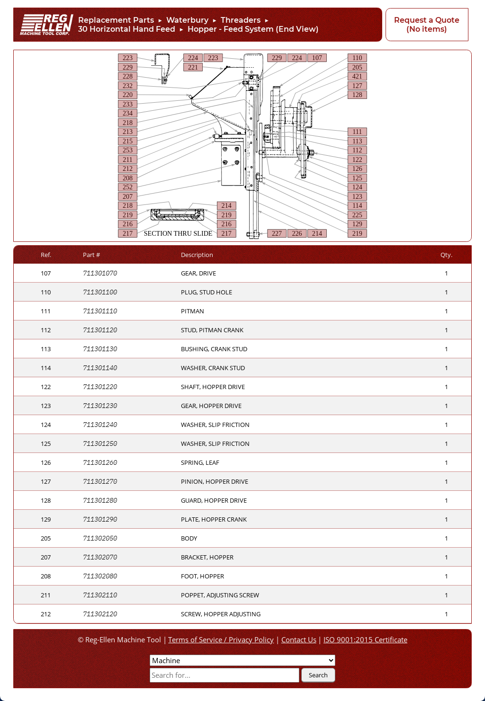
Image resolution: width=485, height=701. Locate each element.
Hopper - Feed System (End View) (253, 29)
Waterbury (187, 20)
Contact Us (298, 639)
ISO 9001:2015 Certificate (365, 639)
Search (318, 675)
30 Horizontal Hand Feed (126, 29)
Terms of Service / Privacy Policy (221, 639)
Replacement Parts (116, 20)
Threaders (240, 20)
